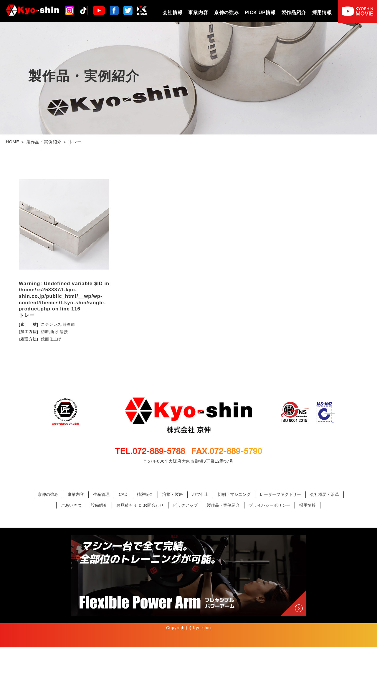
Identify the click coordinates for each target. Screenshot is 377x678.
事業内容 (198, 12)
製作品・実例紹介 (44, 141)
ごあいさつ (71, 536)
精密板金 (145, 525)
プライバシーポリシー (269, 536)
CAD (123, 525)
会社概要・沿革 (324, 525)
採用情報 (322, 12)
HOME (12, 141)
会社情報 (172, 12)
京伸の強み (226, 12)
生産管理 (101, 525)
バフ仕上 (200, 525)
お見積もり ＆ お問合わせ (140, 536)
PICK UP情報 (260, 12)
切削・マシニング (234, 525)
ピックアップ (185, 536)
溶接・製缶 (172, 525)
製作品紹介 (293, 12)
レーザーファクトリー (280, 525)
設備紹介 (99, 536)
